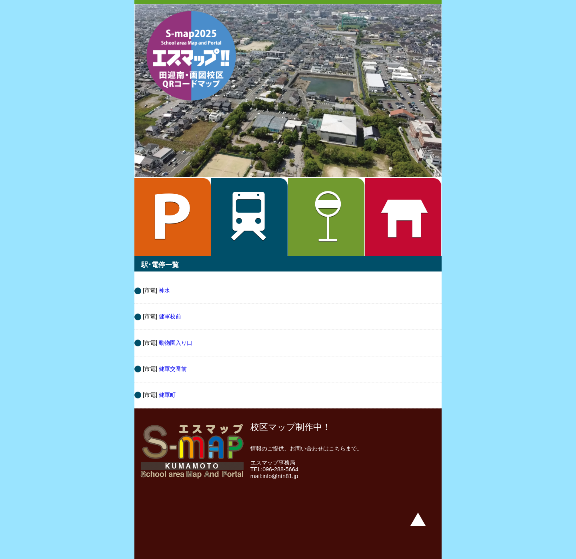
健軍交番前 (173, 369)
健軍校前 (170, 316)
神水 (164, 290)
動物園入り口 (175, 343)
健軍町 (167, 395)
